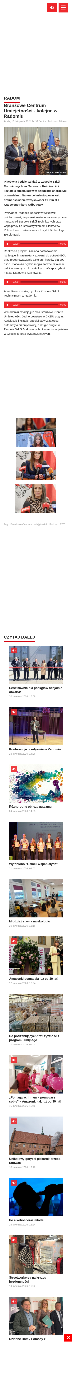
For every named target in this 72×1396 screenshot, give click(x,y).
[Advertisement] (36, 376)
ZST (62, 524)
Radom (54, 524)
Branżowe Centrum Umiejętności (29, 524)
